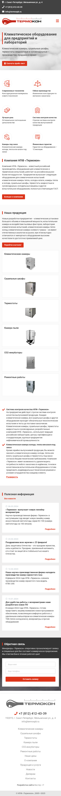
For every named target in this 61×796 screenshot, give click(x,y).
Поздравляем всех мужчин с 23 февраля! (26, 542)
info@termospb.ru (11, 12)
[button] (57, 21)
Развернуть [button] (12, 477)
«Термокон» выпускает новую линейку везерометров (25, 510)
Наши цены (30, 756)
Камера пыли (31, 742)
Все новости (10, 498)
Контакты (30, 778)
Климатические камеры (30, 729)
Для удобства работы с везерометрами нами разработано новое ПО (28, 603)
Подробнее (50, 529)
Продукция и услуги (30, 765)
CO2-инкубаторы (30, 747)
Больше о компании (13, 197)
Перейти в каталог (12, 245)
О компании (30, 760)
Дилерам (30, 774)
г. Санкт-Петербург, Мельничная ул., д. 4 (22, 2)
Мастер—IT (39, 785)
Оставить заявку (30, 679)
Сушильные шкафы (30, 733)
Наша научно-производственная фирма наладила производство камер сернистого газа (30, 573)
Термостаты (30, 738)
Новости (30, 769)
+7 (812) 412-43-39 (12, 7)
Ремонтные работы (30, 751)
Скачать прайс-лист (14, 63)
